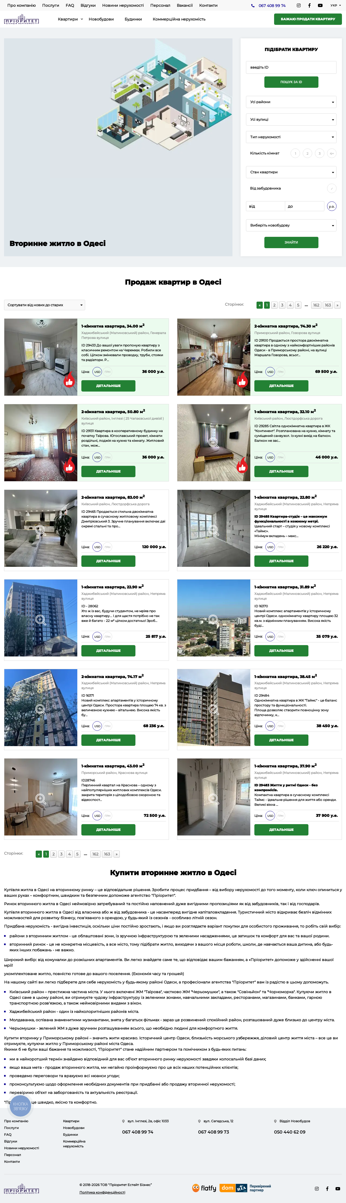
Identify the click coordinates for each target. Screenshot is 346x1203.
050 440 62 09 (289, 1132)
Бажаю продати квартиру (308, 19)
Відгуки (88, 5)
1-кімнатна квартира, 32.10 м (285, 411)
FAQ (70, 5)
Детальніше (108, 386)
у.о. (332, 206)
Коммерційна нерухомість (179, 19)
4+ (332, 153)
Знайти (291, 242)
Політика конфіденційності (102, 1192)
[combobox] (291, 102)
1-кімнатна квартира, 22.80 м (285, 497)
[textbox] (291, 225)
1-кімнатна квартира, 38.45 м (285, 676)
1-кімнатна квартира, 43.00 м (112, 766)
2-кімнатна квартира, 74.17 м (112, 676)
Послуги (50, 5)
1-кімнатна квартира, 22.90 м (112, 586)
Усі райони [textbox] (260, 102)
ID (256, 340)
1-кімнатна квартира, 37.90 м (285, 766)
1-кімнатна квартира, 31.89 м (285, 586)
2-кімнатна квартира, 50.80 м (113, 411)
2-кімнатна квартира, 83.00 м (113, 497)
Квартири (68, 19)
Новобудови (101, 19)
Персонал (160, 5)
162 (316, 305)
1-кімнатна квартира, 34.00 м (112, 326)
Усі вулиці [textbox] (259, 119)
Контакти (208, 5)
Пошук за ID (291, 82)
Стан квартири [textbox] (264, 172)
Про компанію (21, 5)
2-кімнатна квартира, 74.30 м (285, 326)
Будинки (133, 19)
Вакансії (185, 5)
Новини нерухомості (123, 5)
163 (328, 305)
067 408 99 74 (272, 5)
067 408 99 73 (213, 1132)
